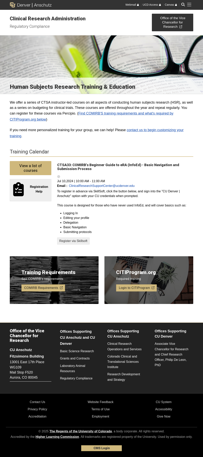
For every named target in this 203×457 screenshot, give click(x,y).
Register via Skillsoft (73, 241)
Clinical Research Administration (47, 19)
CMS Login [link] (101, 448)
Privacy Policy (37, 409)
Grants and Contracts (75, 358)
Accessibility (163, 409)
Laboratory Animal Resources (72, 368)
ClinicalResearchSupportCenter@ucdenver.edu (101, 185)
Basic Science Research (77, 351)
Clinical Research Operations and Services (124, 346)
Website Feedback (100, 402)
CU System (164, 402)
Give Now (163, 416)
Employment (100, 416)
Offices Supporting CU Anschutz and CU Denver (77, 337)
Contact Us (37, 402)
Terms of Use (100, 409)
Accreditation (37, 416)
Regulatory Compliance (30, 26)
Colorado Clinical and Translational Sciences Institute (123, 362)
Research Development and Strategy (123, 377)
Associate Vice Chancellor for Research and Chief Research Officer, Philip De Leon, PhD (172, 354)
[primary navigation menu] (189, 5)
